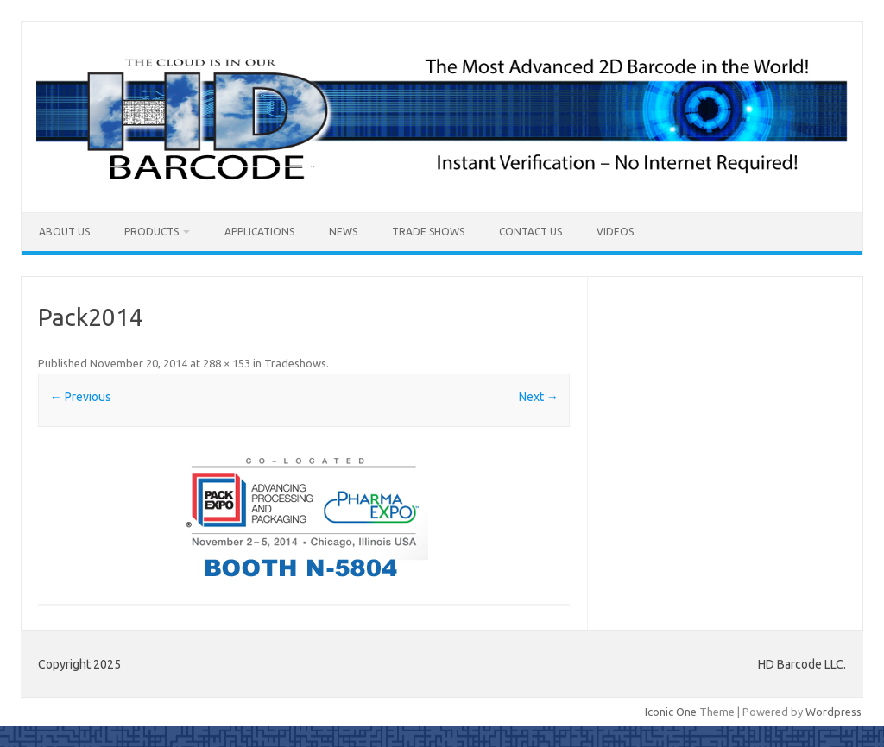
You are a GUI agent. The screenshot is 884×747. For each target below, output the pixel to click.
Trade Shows (428, 231)
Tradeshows (295, 363)
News (343, 231)
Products (151, 231)
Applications (259, 231)
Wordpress (833, 712)
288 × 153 (226, 363)
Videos (615, 231)
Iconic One (671, 712)
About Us (64, 231)
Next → (539, 397)
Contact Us (530, 231)
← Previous (80, 397)
